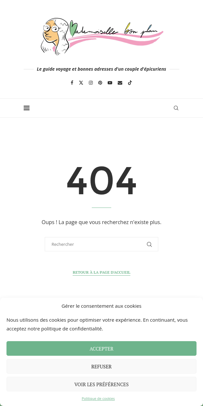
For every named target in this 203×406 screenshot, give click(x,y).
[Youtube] (110, 82)
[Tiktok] (130, 82)
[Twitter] (81, 82)
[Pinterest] (100, 82)
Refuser (101, 366)
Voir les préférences (101, 384)
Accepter (101, 348)
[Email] (120, 82)
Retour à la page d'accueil (101, 272)
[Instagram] (91, 82)
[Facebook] (72, 82)
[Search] (176, 108)
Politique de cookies (98, 398)
